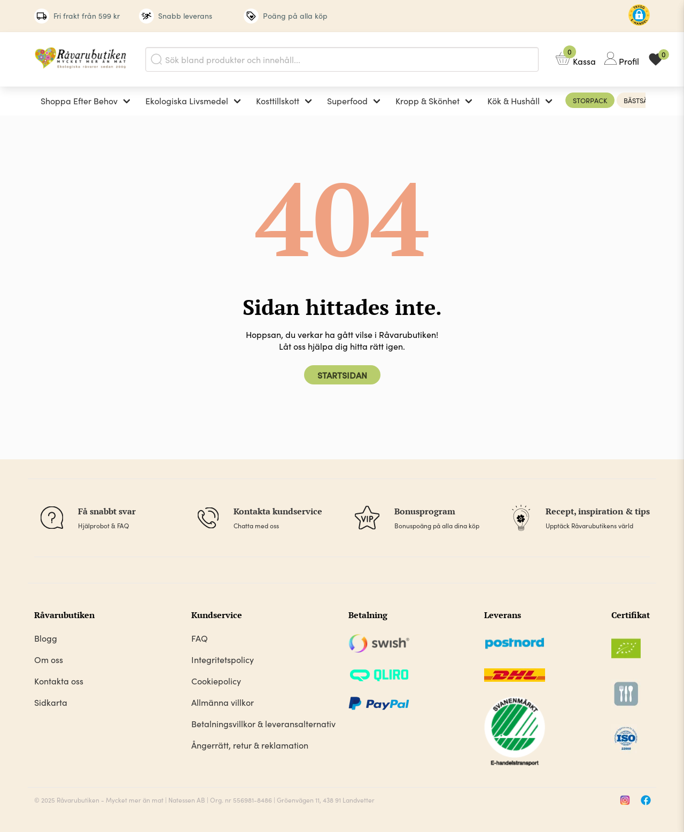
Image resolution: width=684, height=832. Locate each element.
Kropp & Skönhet (427, 100)
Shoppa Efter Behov (79, 100)
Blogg (45, 638)
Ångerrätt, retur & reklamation (249, 745)
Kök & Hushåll (513, 100)
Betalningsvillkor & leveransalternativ (263, 723)
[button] (639, 16)
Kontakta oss (58, 681)
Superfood (347, 100)
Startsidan (342, 375)
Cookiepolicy (216, 681)
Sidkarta (50, 702)
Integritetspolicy (222, 659)
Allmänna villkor (222, 702)
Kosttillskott (277, 100)
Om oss (48, 659)
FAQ (199, 638)
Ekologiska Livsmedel (186, 100)
